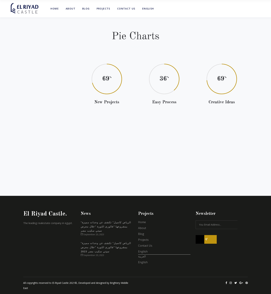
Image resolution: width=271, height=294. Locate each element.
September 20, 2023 (92, 234)
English (143, 251)
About (142, 228)
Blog (141, 234)
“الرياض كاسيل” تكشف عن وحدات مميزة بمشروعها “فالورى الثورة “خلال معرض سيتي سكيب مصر (106, 226)
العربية (142, 256)
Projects (143, 240)
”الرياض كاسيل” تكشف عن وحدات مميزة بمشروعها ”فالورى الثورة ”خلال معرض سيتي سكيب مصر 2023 (106, 247)
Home (142, 222)
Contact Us (145, 246)
